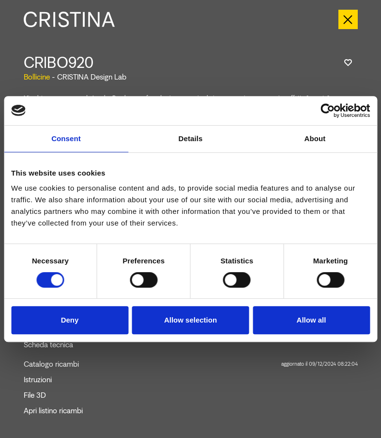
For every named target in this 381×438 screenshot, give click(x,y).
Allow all (311, 320)
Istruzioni (38, 380)
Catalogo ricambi (191, 364)
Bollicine (37, 76)
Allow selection (190, 320)
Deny (70, 320)
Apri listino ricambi (53, 411)
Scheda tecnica (48, 345)
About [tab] (315, 138)
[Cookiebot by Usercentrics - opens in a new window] (327, 110)
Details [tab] (191, 138)
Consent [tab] (66, 138)
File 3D (35, 395)
